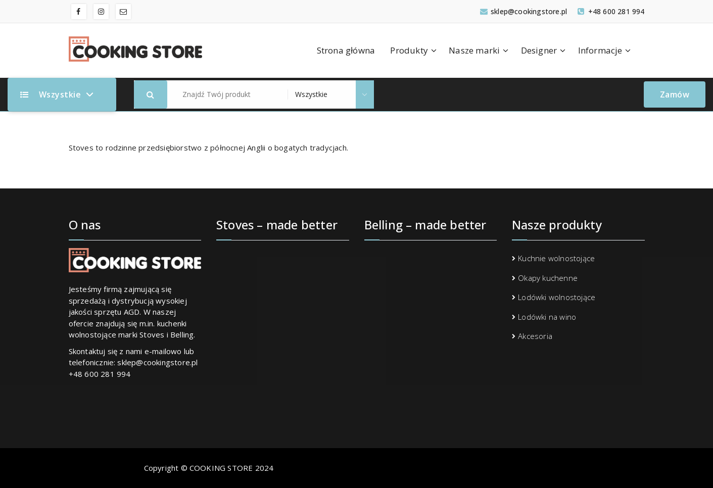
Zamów (675, 94)
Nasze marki (474, 50)
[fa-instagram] (101, 11)
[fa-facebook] (78, 11)
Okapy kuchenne (548, 278)
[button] (150, 94)
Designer (539, 50)
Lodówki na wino (547, 317)
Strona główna (346, 50)
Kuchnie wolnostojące (556, 258)
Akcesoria (535, 336)
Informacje (600, 50)
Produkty (409, 50)
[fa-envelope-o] (123, 11)
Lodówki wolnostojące (556, 297)
